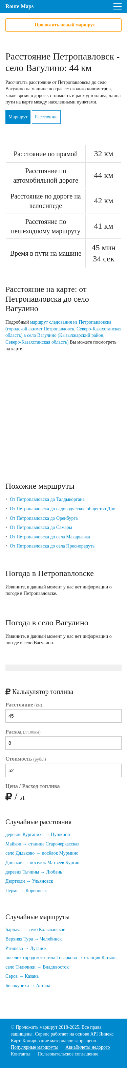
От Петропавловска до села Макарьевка (50, 536)
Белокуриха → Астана (27, 985)
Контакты (20, 1054)
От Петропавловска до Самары (41, 527)
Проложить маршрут (36, 1027)
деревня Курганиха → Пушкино (37, 834)
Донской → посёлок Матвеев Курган (42, 862)
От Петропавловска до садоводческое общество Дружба (66, 508)
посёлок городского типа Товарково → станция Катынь (61, 957)
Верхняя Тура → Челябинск (33, 939)
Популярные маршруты (34, 1047)
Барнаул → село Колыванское (35, 929)
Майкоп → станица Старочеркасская (42, 843)
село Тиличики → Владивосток (37, 967)
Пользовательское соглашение (68, 1054)
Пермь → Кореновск (26, 890)
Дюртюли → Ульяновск (29, 881)
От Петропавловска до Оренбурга (44, 518)
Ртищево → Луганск (26, 948)
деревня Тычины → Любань (33, 872)
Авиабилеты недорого (87, 1047)
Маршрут (17, 116)
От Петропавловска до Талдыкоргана (47, 499)
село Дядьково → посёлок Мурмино (41, 853)
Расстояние (46, 116)
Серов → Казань (22, 976)
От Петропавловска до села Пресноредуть (52, 546)
